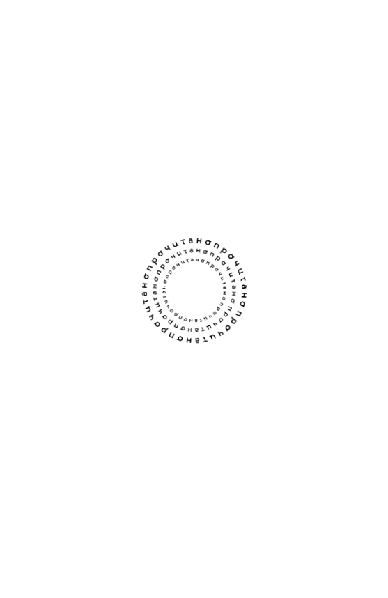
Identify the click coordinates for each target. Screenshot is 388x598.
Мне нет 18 (194, 551)
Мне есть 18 (194, 500)
